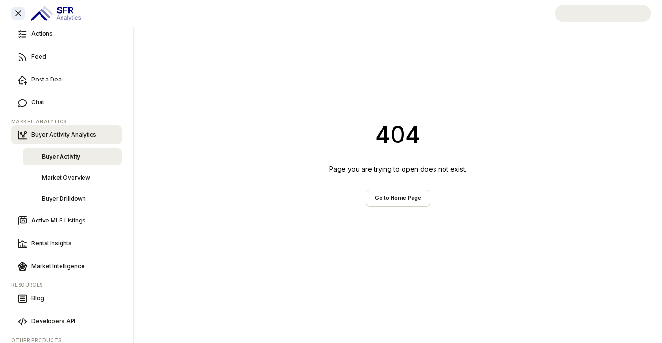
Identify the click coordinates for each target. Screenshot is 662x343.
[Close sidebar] (18, 13)
